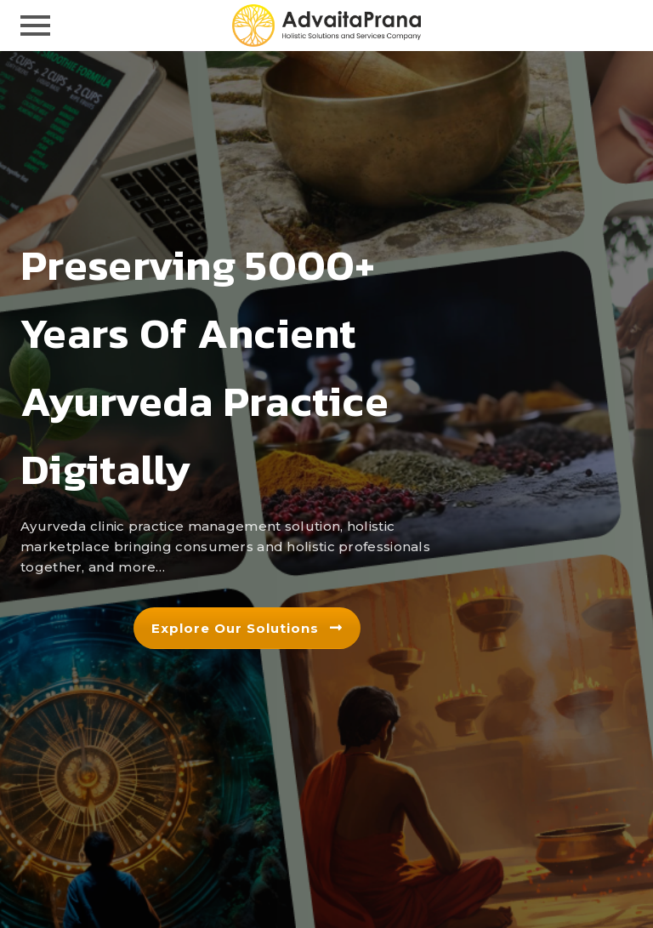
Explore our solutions (247, 628)
